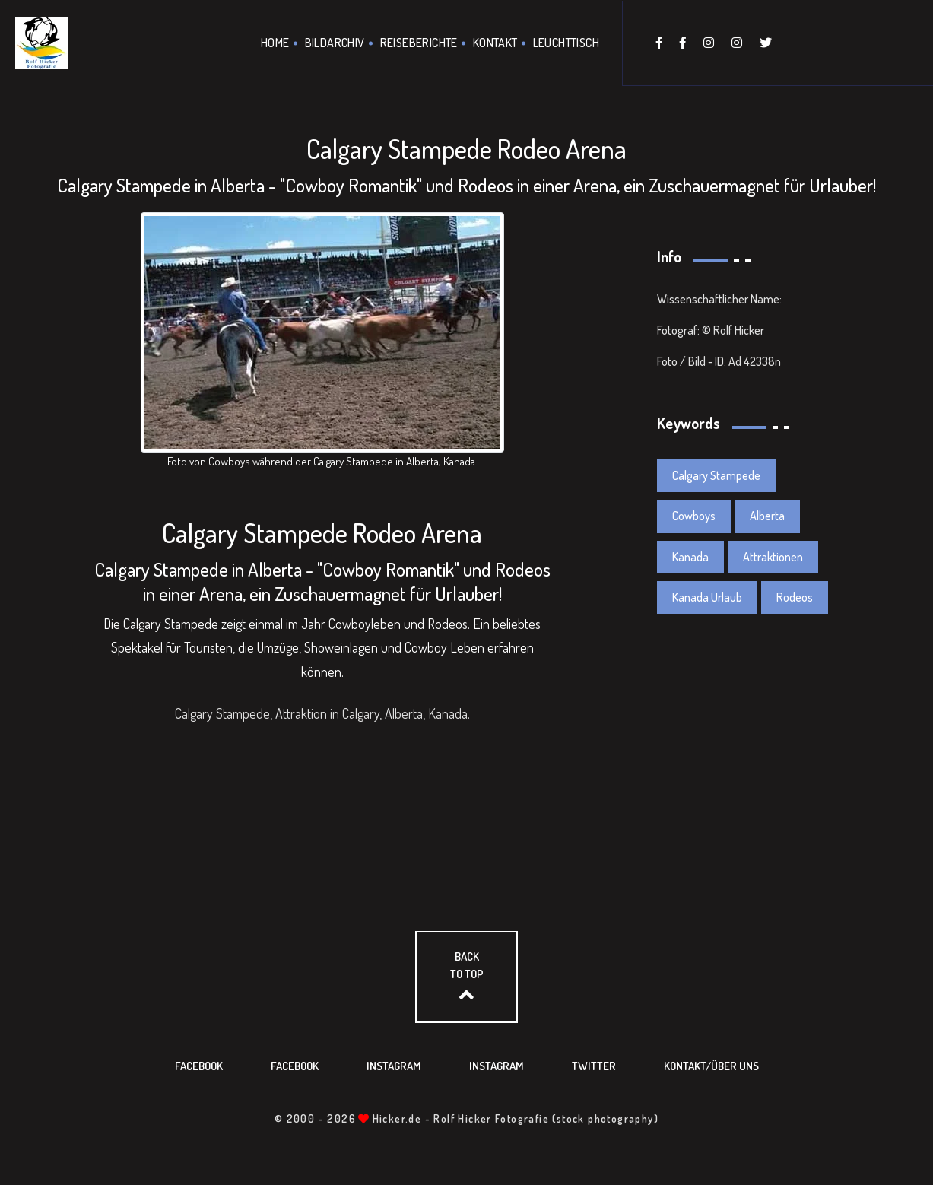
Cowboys (694, 515)
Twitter (594, 1066)
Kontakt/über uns (711, 1066)
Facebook (199, 1066)
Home (275, 42)
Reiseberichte (419, 42)
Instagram (394, 1066)
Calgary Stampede (716, 475)
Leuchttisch (566, 42)
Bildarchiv (335, 42)
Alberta (767, 515)
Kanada (690, 556)
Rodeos (794, 597)
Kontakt (495, 42)
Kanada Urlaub (707, 597)
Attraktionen (773, 556)
